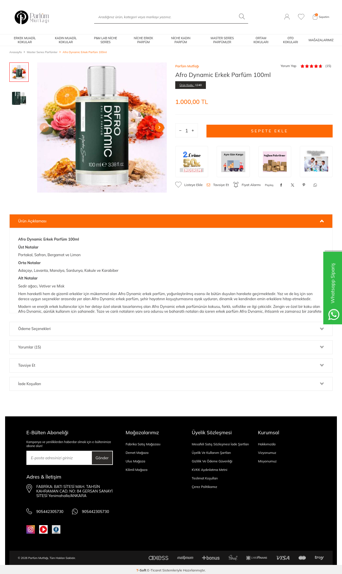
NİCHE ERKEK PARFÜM (143, 40)
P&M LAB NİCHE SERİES (105, 40)
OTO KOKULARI (290, 40)
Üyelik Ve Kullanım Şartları (211, 453)
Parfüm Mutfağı (187, 66)
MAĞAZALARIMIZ (321, 40)
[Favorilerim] (301, 17)
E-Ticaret (154, 568)
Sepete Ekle (269, 130)
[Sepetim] (321, 17)
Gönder (101, 457)
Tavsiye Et (218, 185)
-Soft (141, 568)
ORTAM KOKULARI (261, 40)
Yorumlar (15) (171, 347)
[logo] (32, 17)
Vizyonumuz (267, 453)
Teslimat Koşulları (205, 478)
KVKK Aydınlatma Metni (209, 470)
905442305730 (43, 510)
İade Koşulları (171, 383)
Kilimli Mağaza (136, 470)
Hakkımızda (267, 444)
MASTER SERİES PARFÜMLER (222, 40)
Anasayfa (15, 52)
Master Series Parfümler (42, 52)
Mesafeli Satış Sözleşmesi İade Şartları (220, 444)
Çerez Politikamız (204, 487)
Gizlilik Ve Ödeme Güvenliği (212, 461)
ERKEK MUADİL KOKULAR (25, 40)
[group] (102, 127)
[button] (47, 127)
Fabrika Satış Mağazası (143, 444)
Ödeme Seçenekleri (171, 328)
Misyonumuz (267, 461)
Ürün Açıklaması (171, 221)
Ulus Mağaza (135, 461)
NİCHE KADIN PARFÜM (180, 40)
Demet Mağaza (137, 453)
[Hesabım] (287, 17)
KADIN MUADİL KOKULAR (66, 40)
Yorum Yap (288, 66)
